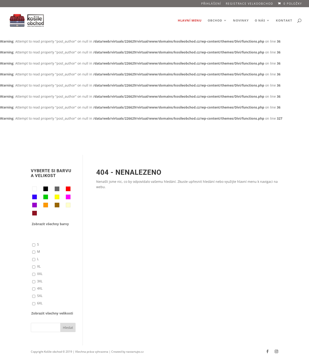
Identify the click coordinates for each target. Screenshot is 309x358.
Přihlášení (211, 4)
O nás (260, 20)
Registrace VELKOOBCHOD (249, 4)
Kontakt (284, 20)
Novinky (241, 20)
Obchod (215, 20)
